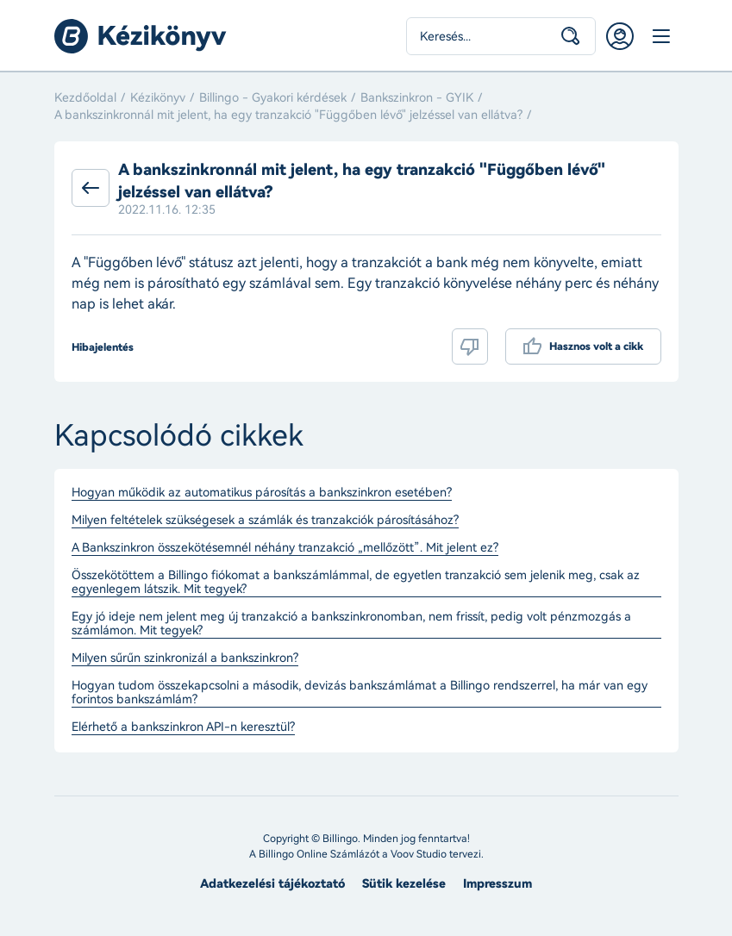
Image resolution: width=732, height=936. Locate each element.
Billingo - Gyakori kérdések (273, 97)
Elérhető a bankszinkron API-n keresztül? (183, 727)
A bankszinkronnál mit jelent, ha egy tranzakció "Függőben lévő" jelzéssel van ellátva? (288, 115)
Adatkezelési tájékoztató (272, 884)
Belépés (619, 36)
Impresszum (497, 884)
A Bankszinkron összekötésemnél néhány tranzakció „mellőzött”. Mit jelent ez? (285, 548)
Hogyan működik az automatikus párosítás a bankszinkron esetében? (262, 493)
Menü (661, 36)
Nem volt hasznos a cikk (470, 346)
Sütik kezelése (404, 884)
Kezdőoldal (85, 97)
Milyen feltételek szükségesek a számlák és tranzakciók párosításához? (265, 520)
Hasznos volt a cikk (596, 346)
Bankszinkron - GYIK (416, 97)
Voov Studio (419, 854)
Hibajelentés (103, 347)
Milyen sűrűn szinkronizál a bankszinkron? (185, 658)
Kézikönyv (157, 97)
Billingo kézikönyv (140, 36)
